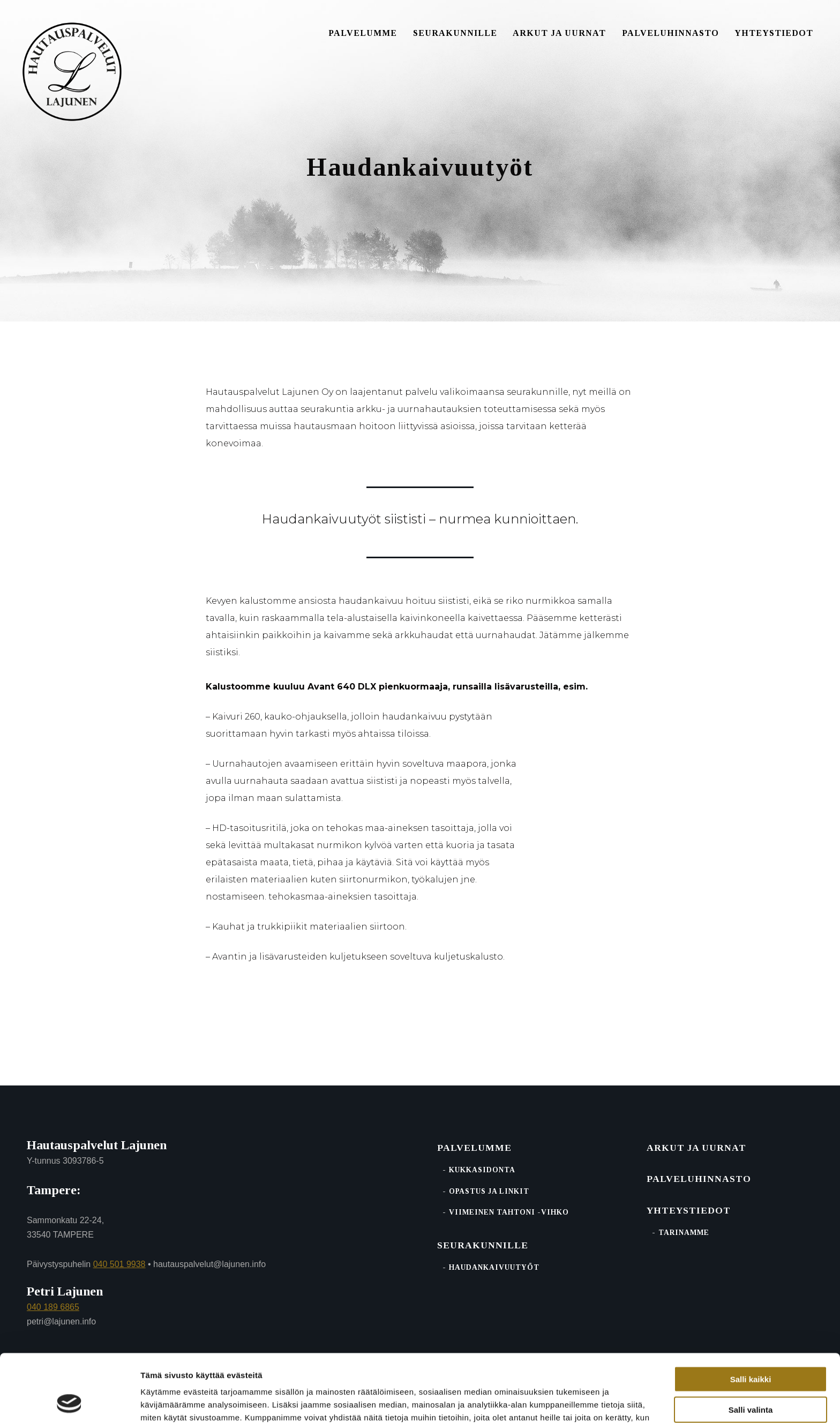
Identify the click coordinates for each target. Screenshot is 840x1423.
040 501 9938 (119, 1264)
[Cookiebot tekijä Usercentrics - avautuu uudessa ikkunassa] (69, 1402)
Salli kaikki (750, 1315)
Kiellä (750, 1376)
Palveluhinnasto (670, 33)
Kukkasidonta (482, 1170)
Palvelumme (362, 33)
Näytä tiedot (573, 1401)
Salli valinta (751, 1346)
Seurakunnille (455, 33)
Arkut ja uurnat (559, 33)
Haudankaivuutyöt (494, 1267)
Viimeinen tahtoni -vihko (509, 1212)
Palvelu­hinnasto (699, 1178)
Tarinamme (683, 1233)
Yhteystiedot (773, 33)
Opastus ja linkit (489, 1191)
